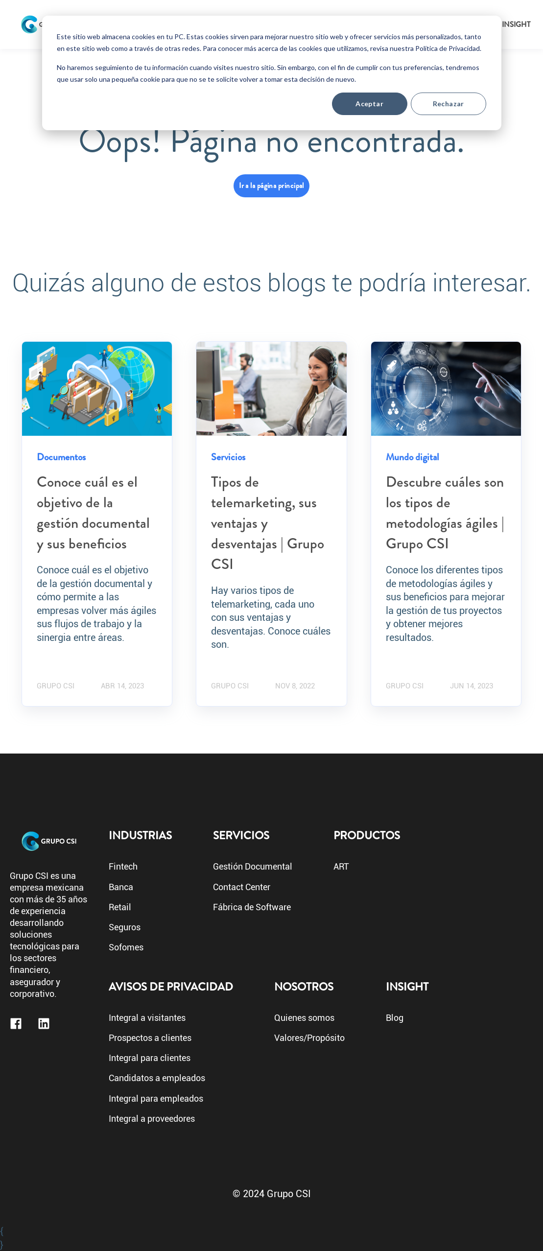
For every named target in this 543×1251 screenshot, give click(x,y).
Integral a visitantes (147, 1018)
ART (341, 867)
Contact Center (241, 887)
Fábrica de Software (252, 907)
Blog (394, 1018)
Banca (121, 887)
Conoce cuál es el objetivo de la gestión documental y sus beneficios (93, 513)
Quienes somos (304, 1018)
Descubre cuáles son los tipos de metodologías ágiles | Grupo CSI (445, 513)
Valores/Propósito (309, 1038)
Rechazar (448, 103)
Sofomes (126, 948)
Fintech (123, 867)
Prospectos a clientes (150, 1038)
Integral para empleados (156, 1099)
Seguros (125, 927)
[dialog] (271, 73)
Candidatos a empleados (157, 1078)
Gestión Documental (252, 867)
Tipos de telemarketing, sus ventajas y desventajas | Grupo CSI (267, 523)
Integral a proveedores (152, 1119)
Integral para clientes (149, 1058)
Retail (120, 907)
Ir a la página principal (271, 185)
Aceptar (369, 103)
